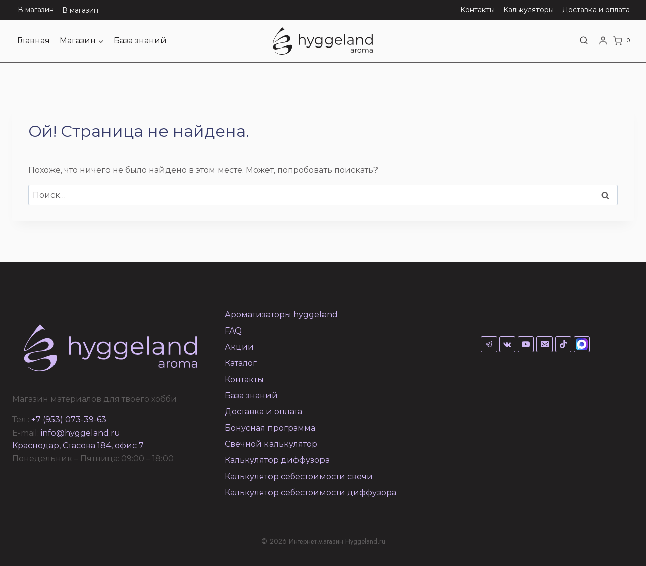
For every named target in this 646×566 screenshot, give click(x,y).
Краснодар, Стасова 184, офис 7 (78, 445)
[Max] (582, 344)
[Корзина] (623, 40)
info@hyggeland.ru (80, 433)
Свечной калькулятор (271, 444)
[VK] (507, 344)
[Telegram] (489, 344)
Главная (33, 40)
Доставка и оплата (596, 9)
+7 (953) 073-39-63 (68, 419)
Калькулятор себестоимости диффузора (310, 492)
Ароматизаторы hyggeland (281, 314)
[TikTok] (563, 344)
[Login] (603, 41)
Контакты (477, 9)
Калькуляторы (528, 9)
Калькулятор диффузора (277, 460)
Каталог (241, 363)
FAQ (233, 331)
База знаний (140, 40)
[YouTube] (526, 344)
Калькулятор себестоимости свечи (299, 476)
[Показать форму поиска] (584, 41)
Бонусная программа (270, 428)
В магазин (36, 9)
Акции (239, 347)
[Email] (544, 344)
